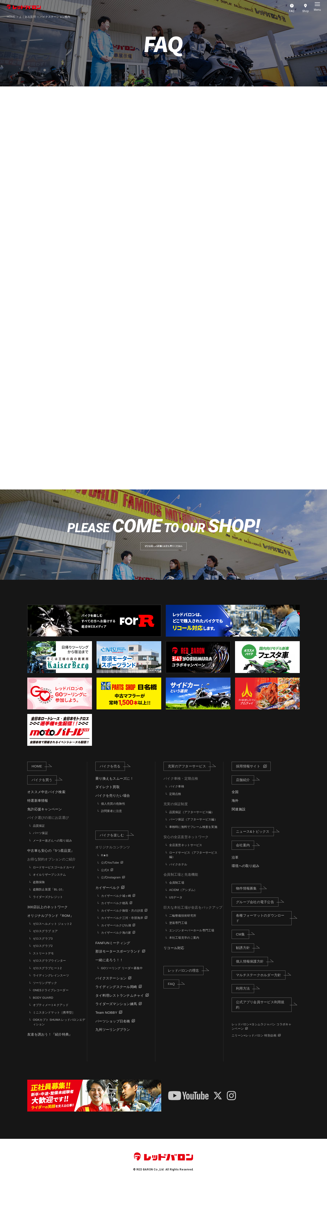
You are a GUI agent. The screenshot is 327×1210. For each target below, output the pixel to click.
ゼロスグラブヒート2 (47, 992)
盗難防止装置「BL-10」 (49, 914)
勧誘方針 (245, 972)
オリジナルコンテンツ (112, 872)
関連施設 (238, 834)
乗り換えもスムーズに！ (114, 803)
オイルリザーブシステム (49, 899)
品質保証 (39, 850)
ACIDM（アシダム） (183, 914)
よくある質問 (27, 16)
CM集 (242, 959)
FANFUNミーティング (112, 967)
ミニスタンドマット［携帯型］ (54, 1037)
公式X (105, 895)
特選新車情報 (37, 825)
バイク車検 (176, 811)
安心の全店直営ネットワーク (186, 862)
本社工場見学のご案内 (184, 962)
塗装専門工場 (178, 947)
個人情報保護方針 (252, 986)
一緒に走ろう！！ (109, 985)
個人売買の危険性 (113, 828)
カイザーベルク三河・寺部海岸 (122, 942)
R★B (104, 880)
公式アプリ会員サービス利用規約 (264, 1029)
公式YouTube (110, 887)
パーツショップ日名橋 (112, 1046)
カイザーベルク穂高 (114, 928)
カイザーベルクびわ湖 (116, 950)
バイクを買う (44, 804)
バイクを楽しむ (114, 859)
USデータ (175, 922)
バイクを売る (112, 791)
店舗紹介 (245, 804)
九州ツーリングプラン (112, 1054)
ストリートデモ (43, 978)
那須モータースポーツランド (117, 976)
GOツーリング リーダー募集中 (122, 992)
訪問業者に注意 (111, 835)
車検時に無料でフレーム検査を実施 (193, 851)
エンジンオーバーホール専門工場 (191, 955)
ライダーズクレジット (48, 921)
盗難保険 (39, 907)
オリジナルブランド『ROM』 (50, 940)
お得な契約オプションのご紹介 (51, 884)
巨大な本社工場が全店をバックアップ (193, 932)
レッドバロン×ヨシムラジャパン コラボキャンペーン (262, 1051)
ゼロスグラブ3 (43, 963)
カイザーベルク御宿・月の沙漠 (122, 935)
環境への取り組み (245, 890)
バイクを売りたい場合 (112, 820)
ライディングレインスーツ (51, 1000)
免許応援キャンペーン (44, 834)
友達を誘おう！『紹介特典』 (49, 1059)
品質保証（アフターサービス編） (191, 837)
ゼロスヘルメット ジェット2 (52, 948)
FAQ (173, 1008)
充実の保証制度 (176, 829)
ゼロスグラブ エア (45, 956)
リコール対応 (174, 973)
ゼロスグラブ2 (43, 970)
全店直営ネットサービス (185, 870)
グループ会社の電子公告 (257, 926)
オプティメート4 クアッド (51, 1029)
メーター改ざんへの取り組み (52, 865)
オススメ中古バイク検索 (46, 817)
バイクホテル (178, 889)
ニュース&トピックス (255, 856)
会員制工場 (176, 907)
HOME (11, 16)
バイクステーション (110, 1003)
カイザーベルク (107, 912)
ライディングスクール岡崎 (116, 1011)
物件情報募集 (248, 913)
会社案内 (245, 870)
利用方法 (245, 1013)
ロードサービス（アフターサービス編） (193, 879)
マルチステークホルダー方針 (260, 999)
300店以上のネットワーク (47, 932)
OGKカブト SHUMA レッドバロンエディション (59, 1047)
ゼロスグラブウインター (49, 985)
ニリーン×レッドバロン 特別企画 (254, 1060)
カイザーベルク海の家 (116, 957)
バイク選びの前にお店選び (48, 842)
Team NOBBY (106, 1037)
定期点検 (175, 818)
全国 (235, 817)
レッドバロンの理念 (185, 995)
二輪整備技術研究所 (182, 940)
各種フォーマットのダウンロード (264, 942)
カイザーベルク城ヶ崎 (116, 920)
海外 (235, 825)
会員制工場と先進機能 (181, 899)
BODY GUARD (43, 1022)
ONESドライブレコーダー (51, 1015)
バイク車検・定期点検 (181, 803)
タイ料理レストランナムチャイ (119, 1020)
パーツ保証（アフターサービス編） (193, 844)
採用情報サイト (248, 791)
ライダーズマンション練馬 (116, 1029)
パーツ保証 (40, 858)
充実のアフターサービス (189, 791)
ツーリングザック (45, 1007)
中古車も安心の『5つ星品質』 (50, 875)
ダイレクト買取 (107, 812)
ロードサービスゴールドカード (54, 892)
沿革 (235, 882)
